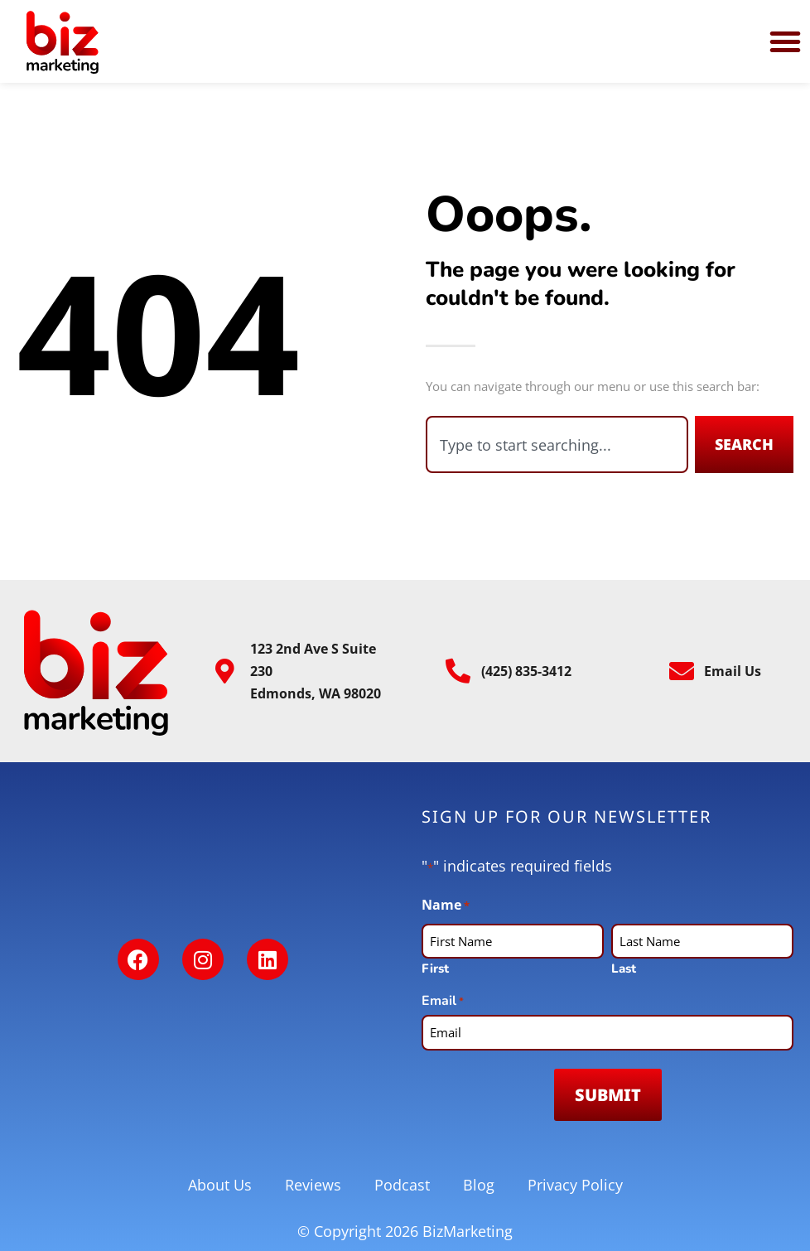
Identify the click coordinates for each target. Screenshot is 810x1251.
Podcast (402, 1185)
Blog (478, 1185)
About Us (220, 1185)
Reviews (313, 1185)
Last (623, 967)
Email (443, 1001)
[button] (785, 41)
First (435, 967)
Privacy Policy (575, 1185)
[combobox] (557, 444)
